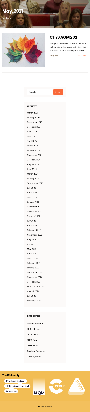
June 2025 (32, 131)
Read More (82, 56)
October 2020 (33, 282)
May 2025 (31, 136)
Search (58, 92)
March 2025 (32, 145)
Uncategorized (34, 356)
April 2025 (32, 141)
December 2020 (34, 272)
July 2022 (31, 221)
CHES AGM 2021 (64, 37)
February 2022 (34, 230)
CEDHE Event (33, 329)
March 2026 (32, 113)
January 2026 (33, 117)
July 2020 (31, 296)
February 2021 (34, 263)
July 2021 (31, 244)
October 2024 (33, 160)
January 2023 (33, 202)
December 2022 (34, 207)
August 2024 (33, 164)
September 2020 (35, 286)
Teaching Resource (36, 351)
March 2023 (32, 197)
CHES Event (32, 340)
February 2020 (34, 300)
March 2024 (33, 174)
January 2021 (33, 268)
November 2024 (35, 155)
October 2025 (33, 127)
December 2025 (34, 122)
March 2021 (32, 258)
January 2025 (33, 150)
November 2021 (34, 235)
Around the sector (35, 323)
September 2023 (35, 183)
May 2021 (31, 249)
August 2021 (33, 239)
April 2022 (32, 225)
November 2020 (35, 277)
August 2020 (33, 291)
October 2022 (33, 216)
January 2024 (33, 178)
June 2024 (32, 169)
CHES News (32, 345)
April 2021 (32, 253)
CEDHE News (33, 334)
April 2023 (32, 192)
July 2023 (31, 188)
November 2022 (34, 211)
